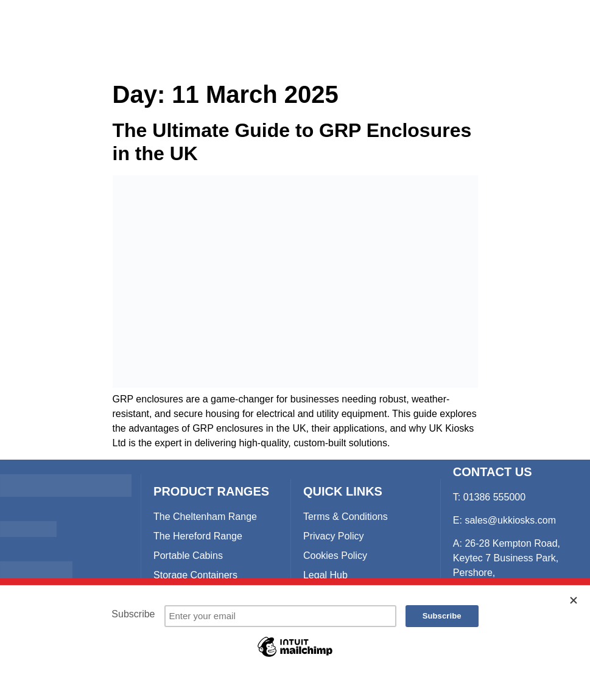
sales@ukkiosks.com (510, 520)
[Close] (574, 600)
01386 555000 (494, 497)
